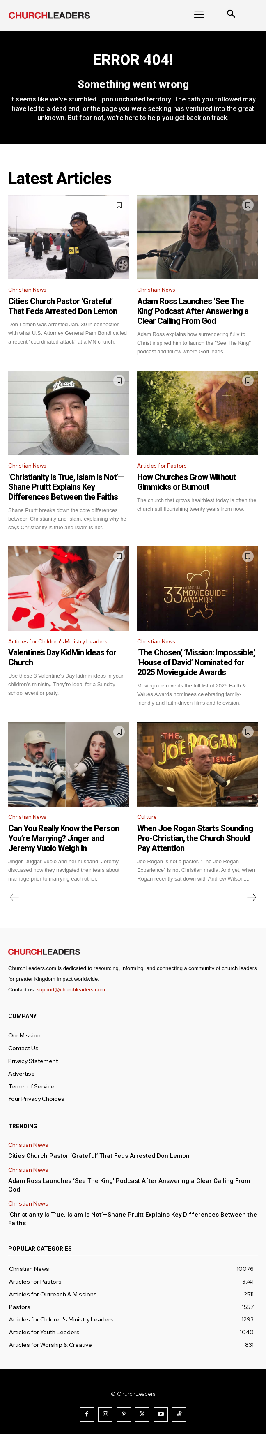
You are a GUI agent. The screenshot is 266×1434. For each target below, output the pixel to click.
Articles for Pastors (161, 465)
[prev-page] (14, 897)
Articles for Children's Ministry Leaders (57, 641)
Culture (147, 817)
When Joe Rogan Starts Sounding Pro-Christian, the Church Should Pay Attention (195, 838)
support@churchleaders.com (71, 990)
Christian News (27, 289)
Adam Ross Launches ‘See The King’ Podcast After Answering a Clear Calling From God (192, 311)
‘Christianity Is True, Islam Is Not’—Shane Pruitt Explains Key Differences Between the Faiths (66, 487)
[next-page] (251, 897)
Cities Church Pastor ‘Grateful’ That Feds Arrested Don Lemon (62, 306)
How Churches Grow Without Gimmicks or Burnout (186, 482)
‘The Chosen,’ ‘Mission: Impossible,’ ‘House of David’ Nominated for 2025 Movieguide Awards (196, 662)
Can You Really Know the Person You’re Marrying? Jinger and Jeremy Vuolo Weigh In (63, 838)
